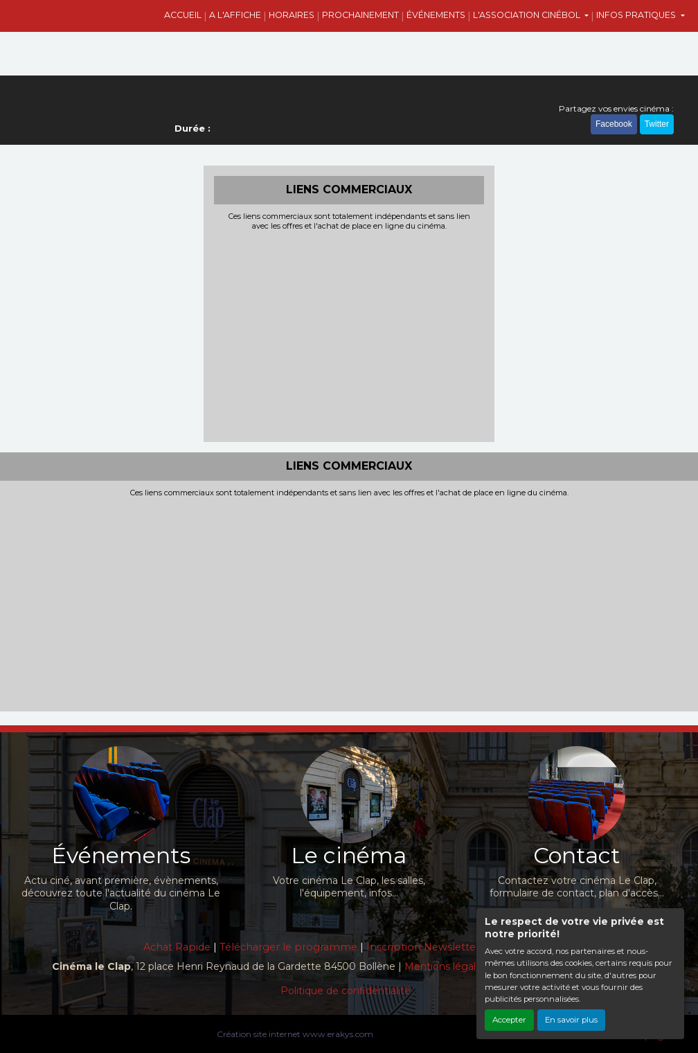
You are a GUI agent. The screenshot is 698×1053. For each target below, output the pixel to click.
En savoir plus (571, 1020)
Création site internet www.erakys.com (295, 1034)
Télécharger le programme (288, 947)
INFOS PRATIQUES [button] (637, 15)
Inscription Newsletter (423, 947)
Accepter (509, 1020)
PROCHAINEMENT (360, 15)
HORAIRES (291, 15)
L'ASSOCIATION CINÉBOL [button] (527, 15)
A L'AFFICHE (235, 15)
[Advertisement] (349, 335)
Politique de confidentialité (345, 990)
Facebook (614, 124)
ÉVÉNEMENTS (435, 15)
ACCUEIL (183, 15)
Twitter (657, 124)
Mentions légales (445, 966)
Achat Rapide (177, 947)
